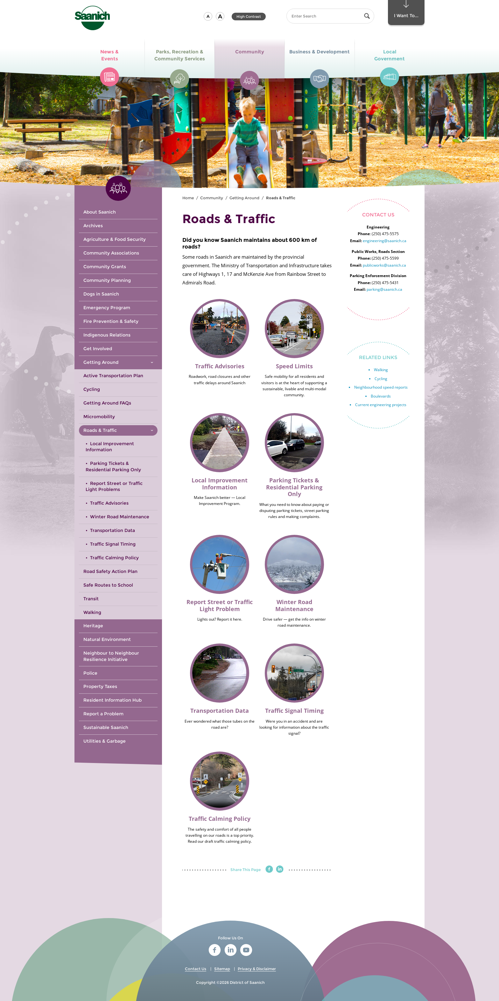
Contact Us (195, 968)
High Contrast (248, 16)
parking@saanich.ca (384, 289)
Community (211, 197)
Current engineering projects (380, 404)
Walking (381, 369)
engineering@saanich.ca (384, 240)
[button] (208, 16)
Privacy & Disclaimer (257, 968)
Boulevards (381, 396)
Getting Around (244, 197)
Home (188, 197)
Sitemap (222, 968)
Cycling (381, 378)
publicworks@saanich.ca (384, 265)
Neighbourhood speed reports (381, 387)
